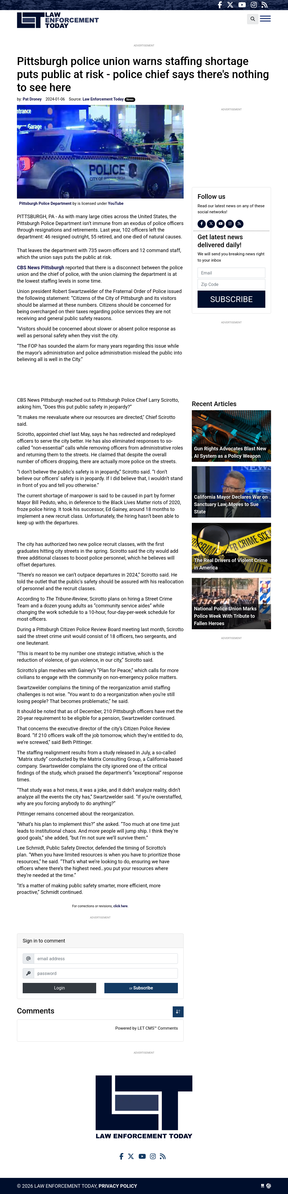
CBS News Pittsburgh (41, 267)
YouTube (116, 203)
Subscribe (141, 988)
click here (120, 906)
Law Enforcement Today (58, 20)
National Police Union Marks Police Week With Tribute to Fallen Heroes (225, 616)
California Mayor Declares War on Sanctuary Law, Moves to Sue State (231, 504)
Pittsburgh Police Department (45, 203)
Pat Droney (32, 99)
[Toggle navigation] (265, 18)
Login (59, 988)
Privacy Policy (118, 1186)
